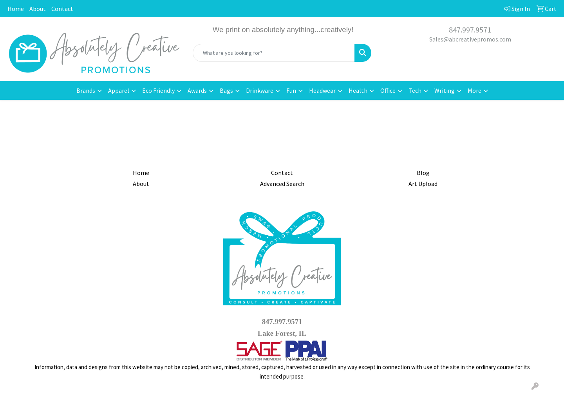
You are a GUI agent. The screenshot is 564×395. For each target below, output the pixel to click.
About (37, 9)
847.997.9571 (470, 29)
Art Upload (423, 184)
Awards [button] (197, 90)
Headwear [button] (322, 90)
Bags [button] (226, 90)
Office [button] (388, 90)
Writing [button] (444, 90)
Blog (423, 173)
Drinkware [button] (259, 90)
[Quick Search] (274, 53)
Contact (62, 9)
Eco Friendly (158, 90)
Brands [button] (85, 90)
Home (15, 9)
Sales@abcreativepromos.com (470, 39)
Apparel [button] (118, 90)
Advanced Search (282, 184)
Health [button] (358, 90)
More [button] (474, 90)
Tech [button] (415, 90)
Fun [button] (291, 90)
